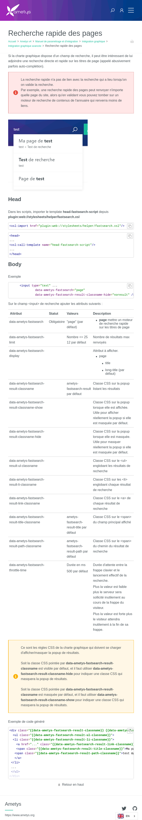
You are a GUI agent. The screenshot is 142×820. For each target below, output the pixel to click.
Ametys (20, 809)
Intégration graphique (93, 41)
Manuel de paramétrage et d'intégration (56, 41)
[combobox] (126, 816)
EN (124, 816)
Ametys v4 (25, 41)
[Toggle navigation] (131, 10)
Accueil (12, 41)
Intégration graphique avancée (24, 46)
